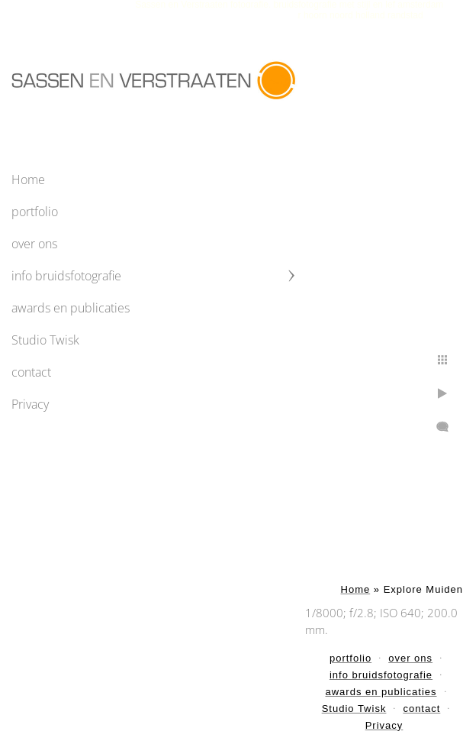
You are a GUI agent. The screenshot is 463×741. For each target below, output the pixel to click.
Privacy (30, 404)
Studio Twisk (45, 340)
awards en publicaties (70, 307)
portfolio (34, 211)
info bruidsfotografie (66, 275)
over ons (34, 243)
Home (28, 179)
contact (31, 372)
